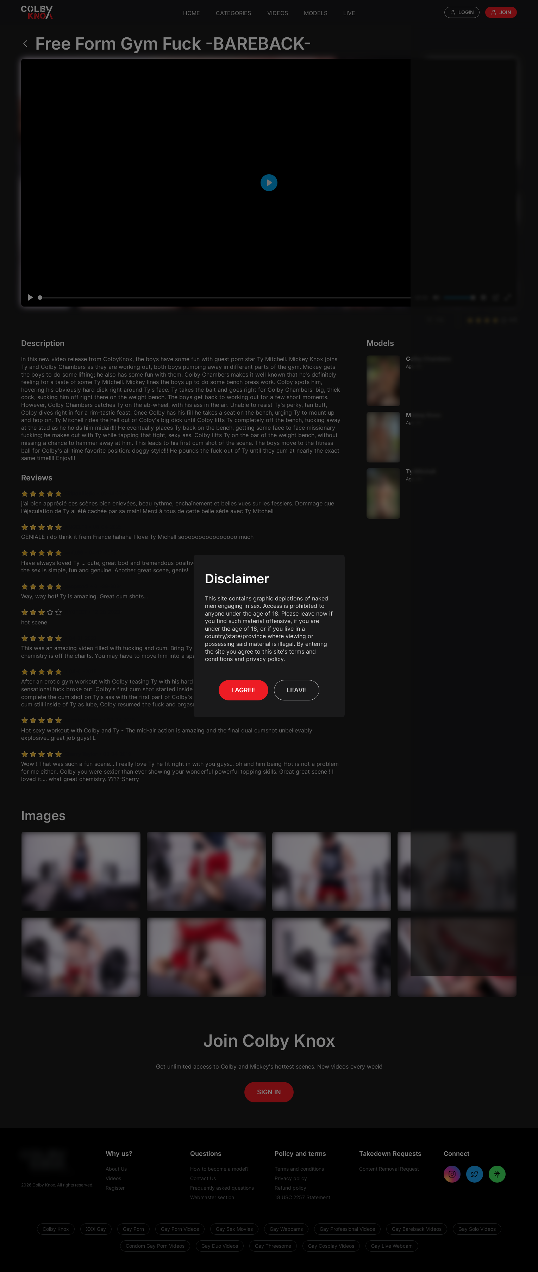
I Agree (243, 686)
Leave (297, 686)
